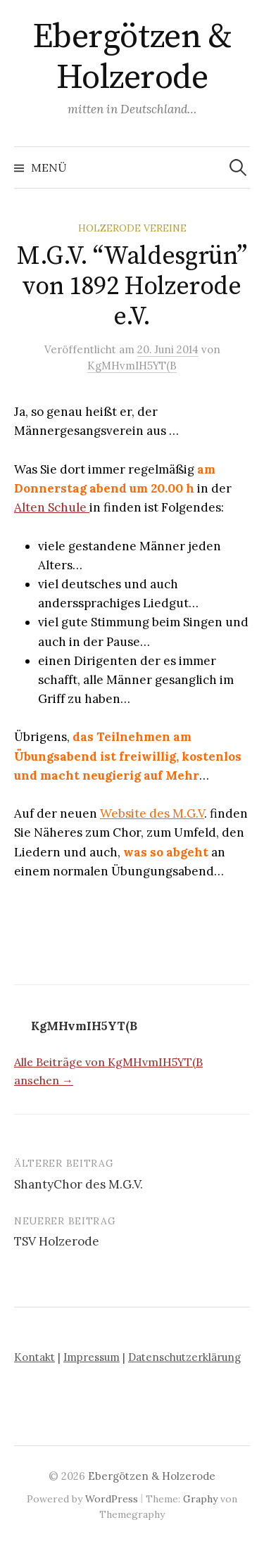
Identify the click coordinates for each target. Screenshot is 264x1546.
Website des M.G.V (152, 813)
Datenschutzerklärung (184, 1357)
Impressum (91, 1357)
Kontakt (34, 1357)
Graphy (200, 1499)
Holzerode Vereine (132, 228)
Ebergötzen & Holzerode (132, 57)
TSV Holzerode (56, 1241)
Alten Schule (51, 507)
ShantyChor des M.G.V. (78, 1184)
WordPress (111, 1499)
